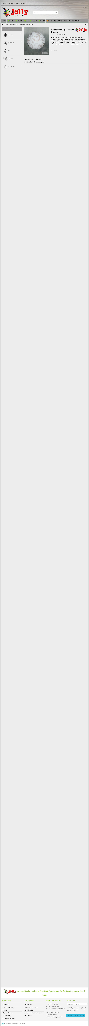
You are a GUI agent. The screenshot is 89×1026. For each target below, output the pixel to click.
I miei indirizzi (29, 1010)
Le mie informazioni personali (33, 1013)
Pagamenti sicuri (8, 1013)
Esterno (8, 59)
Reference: (53, 34)
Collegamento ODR (8, 1018)
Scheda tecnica (29, 59)
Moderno (12, 43)
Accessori (12, 67)
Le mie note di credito (31, 1007)
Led (12, 51)
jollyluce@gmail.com (56, 1017)
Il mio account (29, 1001)
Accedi (85, 7)
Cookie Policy (7, 1015)
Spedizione (6, 1004)
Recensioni (39, 59)
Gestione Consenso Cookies (75, 1016)
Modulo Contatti (8, 3)
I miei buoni (28, 1015)
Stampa (54, 50)
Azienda (5, 1010)
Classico (12, 35)
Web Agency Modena (18, 1023)
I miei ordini (28, 1004)
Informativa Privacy (8, 1007)
